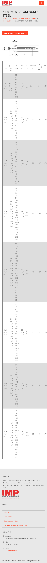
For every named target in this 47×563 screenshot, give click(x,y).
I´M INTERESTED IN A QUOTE (15, 33)
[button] (41, 3)
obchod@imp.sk (11, 551)
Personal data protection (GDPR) (15, 525)
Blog (5, 508)
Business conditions (11, 521)
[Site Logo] (7, 3)
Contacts (7, 512)
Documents (8, 517)
